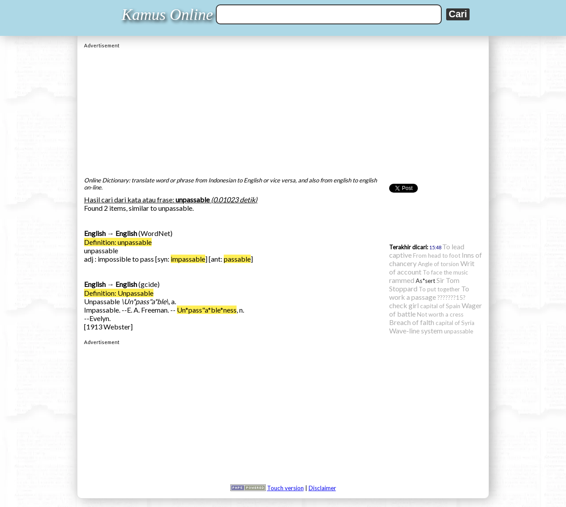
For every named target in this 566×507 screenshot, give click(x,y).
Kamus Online (167, 14)
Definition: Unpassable (118, 293)
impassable (188, 259)
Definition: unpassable (118, 242)
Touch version (285, 488)
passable (237, 259)
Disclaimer (322, 488)
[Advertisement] (283, 110)
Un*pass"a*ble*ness (207, 310)
